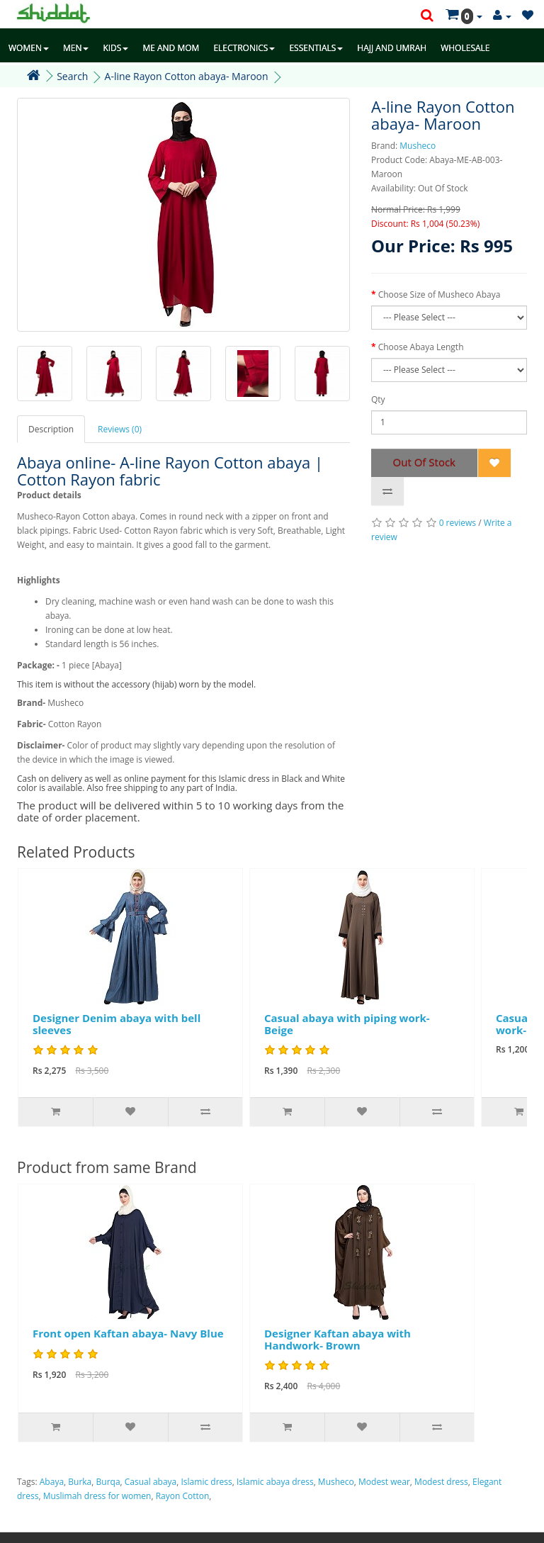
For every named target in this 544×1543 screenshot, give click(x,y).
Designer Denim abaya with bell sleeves (116, 1024)
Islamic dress (206, 1482)
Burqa (108, 1482)
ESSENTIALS (316, 48)
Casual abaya (150, 1482)
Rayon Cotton (183, 1496)
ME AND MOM (170, 48)
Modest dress (441, 1482)
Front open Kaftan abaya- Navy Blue (128, 1333)
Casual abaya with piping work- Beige (347, 1024)
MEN (76, 48)
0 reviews (457, 523)
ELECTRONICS (244, 48)
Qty (378, 399)
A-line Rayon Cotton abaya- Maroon (186, 76)
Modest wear (384, 1482)
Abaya (52, 1482)
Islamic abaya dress (275, 1482)
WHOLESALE (465, 48)
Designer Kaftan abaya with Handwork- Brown (337, 1339)
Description (51, 429)
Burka (79, 1482)
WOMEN (28, 48)
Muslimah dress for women (97, 1496)
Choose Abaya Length (421, 347)
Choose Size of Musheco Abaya (439, 294)
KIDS (115, 48)
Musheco (418, 146)
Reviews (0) (120, 429)
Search (72, 76)
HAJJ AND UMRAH (391, 48)
